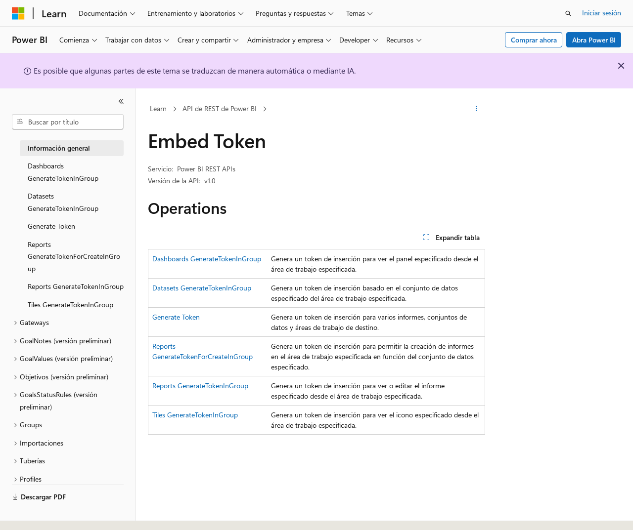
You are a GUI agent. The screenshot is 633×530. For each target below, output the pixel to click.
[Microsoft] (18, 13)
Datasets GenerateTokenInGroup (201, 287)
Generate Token (176, 317)
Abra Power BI (594, 39)
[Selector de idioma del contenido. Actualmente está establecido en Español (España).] (48, 514)
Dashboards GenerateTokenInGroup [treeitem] (63, 172)
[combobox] (68, 122)
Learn (158, 108)
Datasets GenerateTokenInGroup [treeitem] (63, 202)
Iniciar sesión (601, 12)
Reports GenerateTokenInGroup (200, 385)
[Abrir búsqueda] (568, 13)
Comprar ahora (534, 39)
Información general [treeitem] (59, 148)
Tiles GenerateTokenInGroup (195, 414)
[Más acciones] (476, 109)
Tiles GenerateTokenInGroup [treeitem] (70, 304)
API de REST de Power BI (219, 108)
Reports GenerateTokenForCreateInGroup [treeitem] (74, 256)
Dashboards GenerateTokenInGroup (206, 258)
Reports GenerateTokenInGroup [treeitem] (76, 286)
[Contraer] (121, 101)
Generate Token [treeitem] (51, 226)
